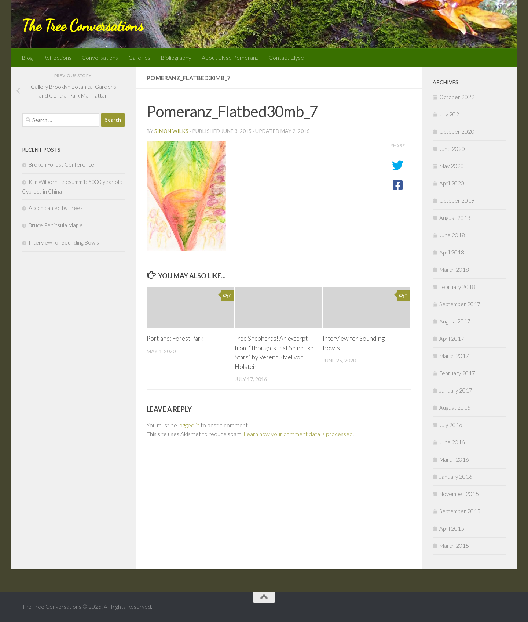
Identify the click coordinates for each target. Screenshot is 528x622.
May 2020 (451, 166)
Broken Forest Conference (61, 164)
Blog (27, 57)
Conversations (100, 57)
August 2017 (454, 321)
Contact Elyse (286, 57)
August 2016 (454, 407)
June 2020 (452, 148)
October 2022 (456, 97)
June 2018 (452, 235)
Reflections (57, 57)
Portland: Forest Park (176, 338)
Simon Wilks (171, 131)
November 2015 (459, 494)
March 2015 (454, 545)
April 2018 (451, 252)
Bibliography (176, 57)
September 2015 (459, 511)
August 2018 (454, 217)
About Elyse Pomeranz (230, 57)
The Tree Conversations (82, 25)
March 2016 (454, 459)
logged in (188, 425)
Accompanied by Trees (56, 208)
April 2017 (451, 338)
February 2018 (457, 286)
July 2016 (450, 425)
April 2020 (451, 183)
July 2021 (450, 114)
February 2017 (457, 373)
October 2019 (456, 200)
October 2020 (456, 131)
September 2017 (459, 304)
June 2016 (452, 442)
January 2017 (455, 390)
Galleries (139, 57)
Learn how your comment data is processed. (298, 433)
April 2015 (451, 528)
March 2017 (454, 355)
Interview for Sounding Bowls (64, 242)
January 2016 (455, 476)
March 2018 (454, 269)
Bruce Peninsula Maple (56, 225)
